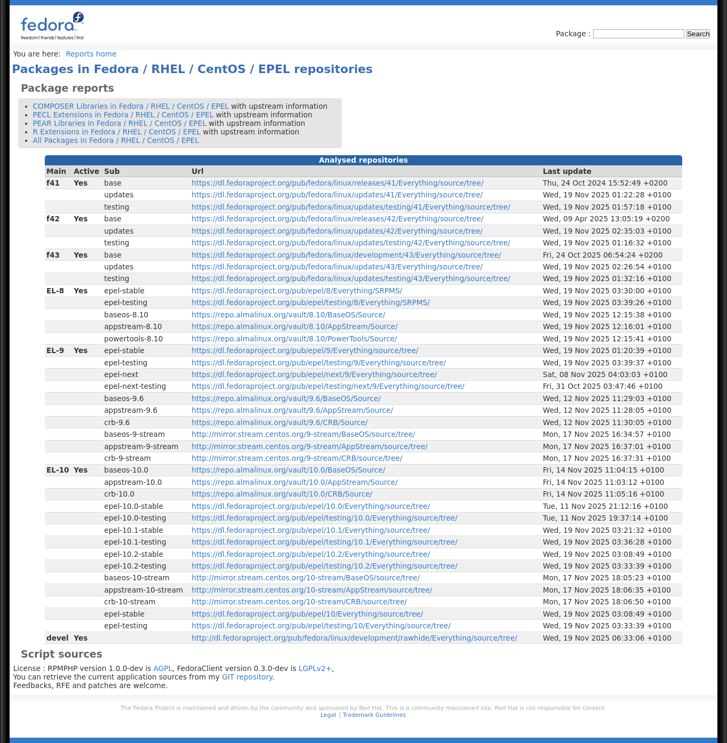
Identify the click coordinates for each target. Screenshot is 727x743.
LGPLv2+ (315, 668)
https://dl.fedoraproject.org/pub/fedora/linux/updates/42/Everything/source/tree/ (337, 231)
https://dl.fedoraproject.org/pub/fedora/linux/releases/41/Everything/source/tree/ (337, 183)
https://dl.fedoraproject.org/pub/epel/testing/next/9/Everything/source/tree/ (327, 386)
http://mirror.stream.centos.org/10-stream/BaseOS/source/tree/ (305, 577)
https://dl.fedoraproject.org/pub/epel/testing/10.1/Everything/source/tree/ (324, 542)
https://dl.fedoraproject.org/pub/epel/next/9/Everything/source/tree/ (314, 374)
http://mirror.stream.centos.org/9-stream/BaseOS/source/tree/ (303, 434)
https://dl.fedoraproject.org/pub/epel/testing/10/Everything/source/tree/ (320, 625)
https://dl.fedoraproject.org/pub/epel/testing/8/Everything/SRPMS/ (310, 302)
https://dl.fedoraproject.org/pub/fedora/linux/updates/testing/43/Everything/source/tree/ (350, 278)
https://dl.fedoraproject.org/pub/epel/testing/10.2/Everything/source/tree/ (324, 566)
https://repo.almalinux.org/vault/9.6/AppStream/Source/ (292, 410)
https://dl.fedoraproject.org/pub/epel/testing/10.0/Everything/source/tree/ (324, 518)
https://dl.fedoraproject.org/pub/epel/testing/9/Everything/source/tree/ (318, 362)
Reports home (91, 54)
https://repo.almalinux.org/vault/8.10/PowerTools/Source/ (294, 338)
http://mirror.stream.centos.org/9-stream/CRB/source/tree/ (296, 458)
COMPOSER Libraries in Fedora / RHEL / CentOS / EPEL (131, 106)
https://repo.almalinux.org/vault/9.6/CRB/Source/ (279, 422)
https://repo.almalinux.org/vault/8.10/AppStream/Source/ (294, 326)
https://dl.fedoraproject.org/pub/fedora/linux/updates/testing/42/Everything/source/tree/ (350, 242)
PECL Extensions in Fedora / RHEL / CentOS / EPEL (123, 114)
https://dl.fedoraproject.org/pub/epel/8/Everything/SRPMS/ (296, 290)
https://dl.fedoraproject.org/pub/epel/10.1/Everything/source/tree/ (310, 530)
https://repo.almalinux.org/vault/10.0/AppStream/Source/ (294, 482)
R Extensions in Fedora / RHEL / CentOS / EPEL (117, 131)
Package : (574, 33)
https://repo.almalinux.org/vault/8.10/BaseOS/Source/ (288, 314)
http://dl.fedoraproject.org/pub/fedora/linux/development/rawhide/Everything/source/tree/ (354, 638)
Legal (328, 715)
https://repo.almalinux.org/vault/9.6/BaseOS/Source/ (285, 398)
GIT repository (247, 677)
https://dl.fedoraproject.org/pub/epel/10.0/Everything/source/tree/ (310, 506)
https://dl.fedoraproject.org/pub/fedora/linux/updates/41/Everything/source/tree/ (337, 194)
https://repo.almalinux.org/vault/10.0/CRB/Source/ (281, 494)
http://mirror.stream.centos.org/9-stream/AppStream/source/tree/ (309, 446)
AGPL (163, 668)
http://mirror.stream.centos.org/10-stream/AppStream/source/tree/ (311, 590)
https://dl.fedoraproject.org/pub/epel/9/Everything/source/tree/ (304, 350)
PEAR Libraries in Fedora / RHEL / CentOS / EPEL (119, 123)
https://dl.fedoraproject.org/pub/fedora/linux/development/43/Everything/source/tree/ (346, 255)
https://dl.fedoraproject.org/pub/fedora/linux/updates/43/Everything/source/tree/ (337, 266)
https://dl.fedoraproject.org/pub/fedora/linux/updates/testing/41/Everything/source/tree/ (350, 207)
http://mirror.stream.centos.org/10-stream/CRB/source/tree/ (299, 601)
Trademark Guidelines (374, 715)
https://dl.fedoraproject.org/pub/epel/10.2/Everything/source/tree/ (310, 554)
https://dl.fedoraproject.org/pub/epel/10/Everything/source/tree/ (307, 614)
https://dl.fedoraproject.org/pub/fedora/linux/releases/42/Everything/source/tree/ (337, 218)
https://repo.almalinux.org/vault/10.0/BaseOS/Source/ (288, 470)
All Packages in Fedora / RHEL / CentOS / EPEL (116, 140)
